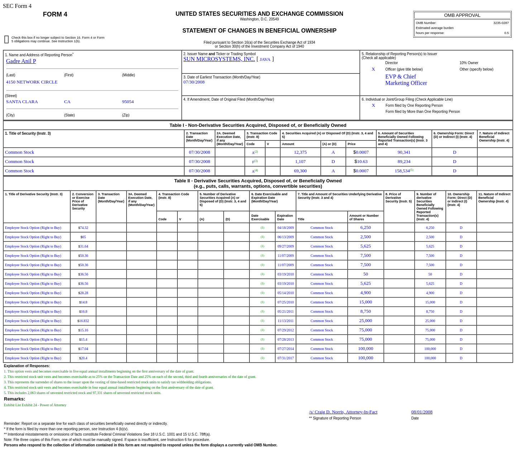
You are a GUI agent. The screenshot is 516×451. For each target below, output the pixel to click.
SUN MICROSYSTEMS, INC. (219, 59)
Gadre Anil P (21, 61)
